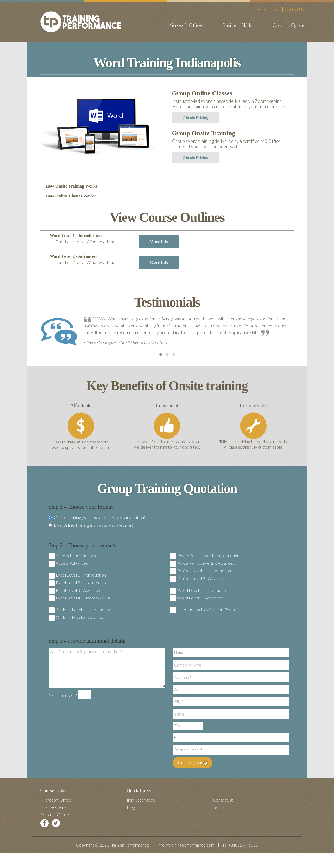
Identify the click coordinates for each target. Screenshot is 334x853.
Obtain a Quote (289, 25)
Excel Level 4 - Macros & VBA (83, 597)
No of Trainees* (63, 695)
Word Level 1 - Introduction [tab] (114, 240)
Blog (131, 807)
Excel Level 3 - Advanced (79, 590)
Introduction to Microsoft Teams (207, 609)
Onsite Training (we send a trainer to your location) (97, 517)
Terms (218, 807)
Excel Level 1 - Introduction (81, 574)
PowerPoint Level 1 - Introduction (208, 555)
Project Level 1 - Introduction (204, 570)
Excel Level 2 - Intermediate (82, 582)
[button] (160, 354)
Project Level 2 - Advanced (202, 578)
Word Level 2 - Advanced (200, 597)
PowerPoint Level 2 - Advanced (206, 563)
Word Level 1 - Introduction (202, 590)
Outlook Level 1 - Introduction (83, 609)
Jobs (276, 9)
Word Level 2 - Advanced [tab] (114, 261)
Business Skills (237, 25)
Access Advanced (72, 563)
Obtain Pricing (195, 117)
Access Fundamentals (76, 555)
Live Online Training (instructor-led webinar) (91, 525)
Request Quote (193, 763)
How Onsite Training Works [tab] (69, 186)
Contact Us (294, 9)
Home (261, 9)
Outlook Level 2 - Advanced (81, 617)
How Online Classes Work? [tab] (68, 196)
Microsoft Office (184, 25)
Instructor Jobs (141, 799)
